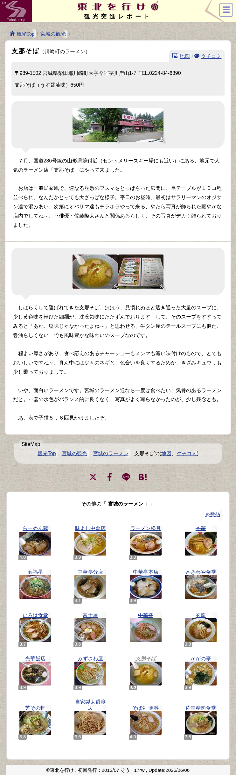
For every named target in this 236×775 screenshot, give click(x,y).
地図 (185, 55)
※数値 (212, 514)
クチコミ (211, 55)
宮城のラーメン (110, 453)
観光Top (26, 33)
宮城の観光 (53, 34)
